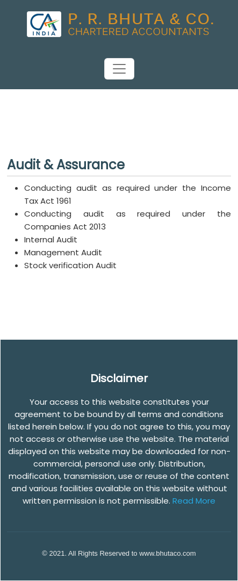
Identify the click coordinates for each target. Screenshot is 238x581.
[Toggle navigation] (119, 69)
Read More (193, 500)
